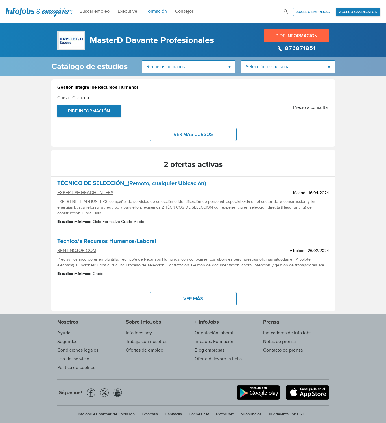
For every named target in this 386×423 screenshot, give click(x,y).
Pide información (296, 36)
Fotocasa (150, 414)
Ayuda (63, 333)
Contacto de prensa (283, 350)
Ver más (193, 298)
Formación (156, 11)
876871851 (299, 48)
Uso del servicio (73, 359)
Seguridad (67, 341)
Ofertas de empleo (144, 350)
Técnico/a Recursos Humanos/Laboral (106, 242)
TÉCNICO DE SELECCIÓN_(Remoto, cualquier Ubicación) (131, 184)
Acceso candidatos (358, 12)
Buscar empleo (95, 11)
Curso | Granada (74, 98)
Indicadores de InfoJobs (287, 333)
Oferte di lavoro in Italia (218, 359)
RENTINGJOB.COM (76, 250)
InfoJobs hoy (139, 333)
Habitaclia (173, 414)
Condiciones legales (77, 350)
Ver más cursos (193, 134)
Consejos (184, 11)
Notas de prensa (279, 341)
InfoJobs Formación (214, 341)
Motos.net (225, 414)
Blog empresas (209, 350)
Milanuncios (251, 414)
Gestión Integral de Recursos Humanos (98, 88)
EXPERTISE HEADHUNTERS (85, 193)
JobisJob (127, 414)
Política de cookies (76, 367)
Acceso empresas (313, 12)
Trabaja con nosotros (146, 341)
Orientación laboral (214, 333)
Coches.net (199, 414)
